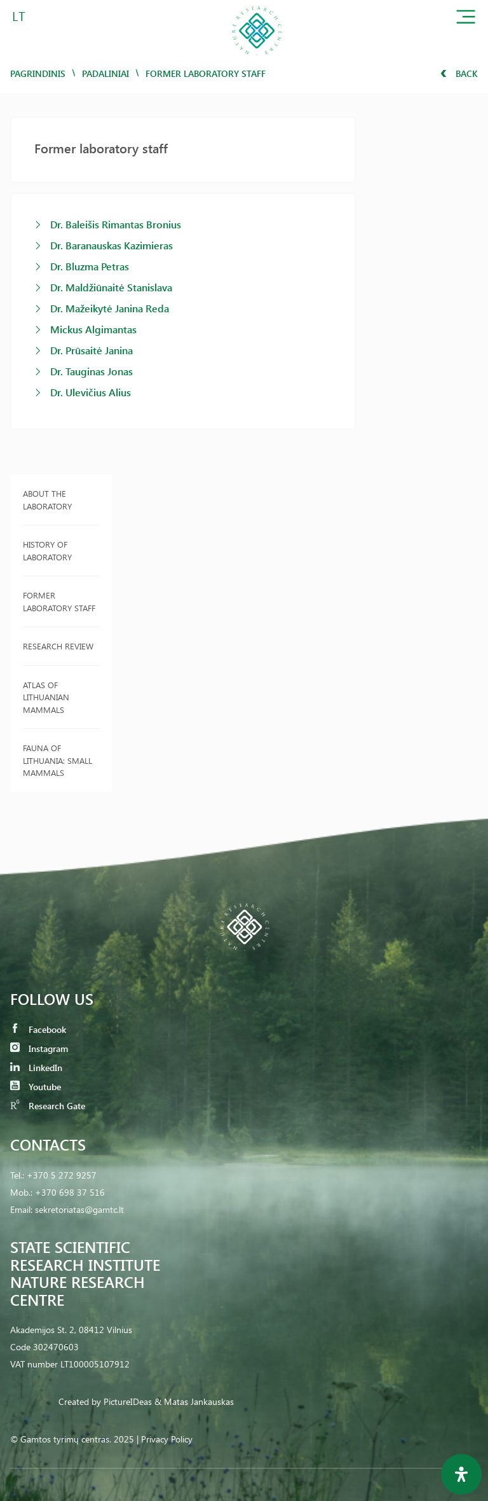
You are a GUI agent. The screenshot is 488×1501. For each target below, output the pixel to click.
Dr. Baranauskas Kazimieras (111, 245)
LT (18, 15)
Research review (58, 645)
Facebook (38, 1029)
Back (459, 73)
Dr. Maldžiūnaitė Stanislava (111, 287)
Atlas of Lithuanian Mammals (46, 697)
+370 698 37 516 (70, 1192)
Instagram (39, 1048)
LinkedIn (36, 1068)
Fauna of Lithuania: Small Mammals (57, 760)
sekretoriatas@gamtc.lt (79, 1209)
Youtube (35, 1087)
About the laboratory (47, 499)
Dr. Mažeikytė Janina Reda (109, 308)
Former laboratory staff (59, 601)
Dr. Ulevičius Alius (90, 392)
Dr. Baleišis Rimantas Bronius (115, 224)
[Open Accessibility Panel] (461, 1474)
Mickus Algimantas (93, 329)
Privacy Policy (167, 1439)
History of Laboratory (47, 550)
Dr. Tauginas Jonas (91, 371)
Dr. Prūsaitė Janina (91, 350)
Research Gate (47, 1106)
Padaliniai (105, 73)
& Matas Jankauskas (194, 1401)
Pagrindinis (37, 73)
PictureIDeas (128, 1401)
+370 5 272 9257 (62, 1175)
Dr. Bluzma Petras (89, 266)
